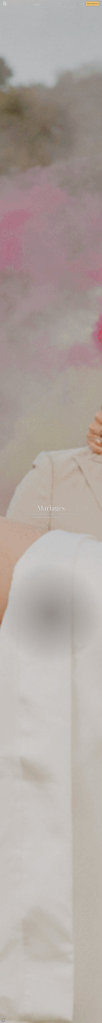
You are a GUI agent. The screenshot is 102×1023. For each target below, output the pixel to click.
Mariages (37, 3)
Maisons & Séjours (48, 3)
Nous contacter (92, 3)
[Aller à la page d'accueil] (5, 4)
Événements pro (61, 3)
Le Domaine (27, 3)
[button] (82, 4)
